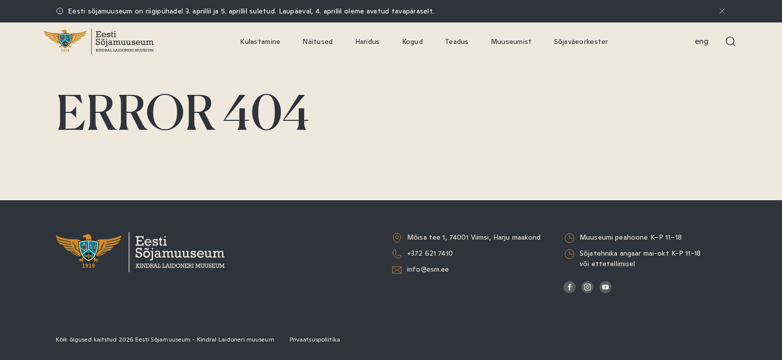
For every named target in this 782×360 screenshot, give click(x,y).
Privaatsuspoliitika (315, 340)
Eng (702, 41)
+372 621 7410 (430, 253)
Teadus (457, 41)
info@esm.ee (428, 269)
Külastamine (260, 41)
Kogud (412, 41)
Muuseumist (511, 41)
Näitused (317, 41)
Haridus (367, 41)
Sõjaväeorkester (581, 41)
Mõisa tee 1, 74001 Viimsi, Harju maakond (474, 237)
